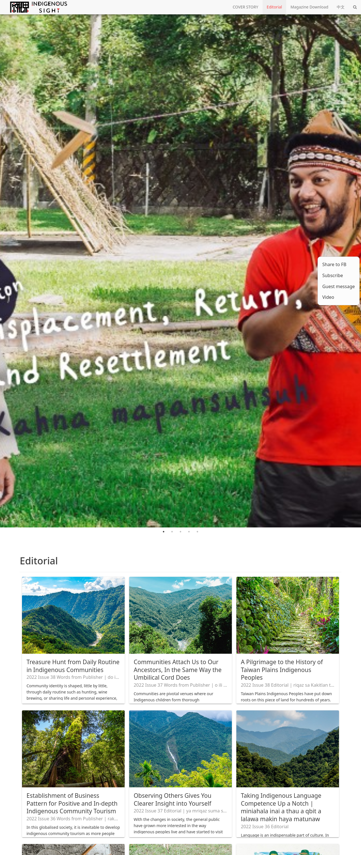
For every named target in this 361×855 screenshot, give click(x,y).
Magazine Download (309, 7)
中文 (341, 7)
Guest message (338, 286)
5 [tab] (197, 531)
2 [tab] (172, 531)
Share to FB (334, 264)
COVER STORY (245, 7)
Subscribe (332, 275)
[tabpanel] (180, 270)
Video (328, 297)
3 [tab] (180, 531)
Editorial (274, 7)
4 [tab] (189, 531)
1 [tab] (163, 531)
